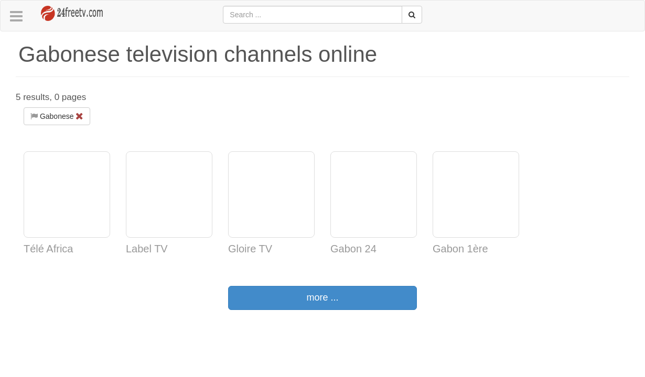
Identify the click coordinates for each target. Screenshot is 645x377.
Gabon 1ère (460, 248)
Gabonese (56, 116)
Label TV (147, 248)
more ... (322, 297)
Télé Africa (48, 248)
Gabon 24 (353, 248)
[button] (16, 16)
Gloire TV (250, 248)
